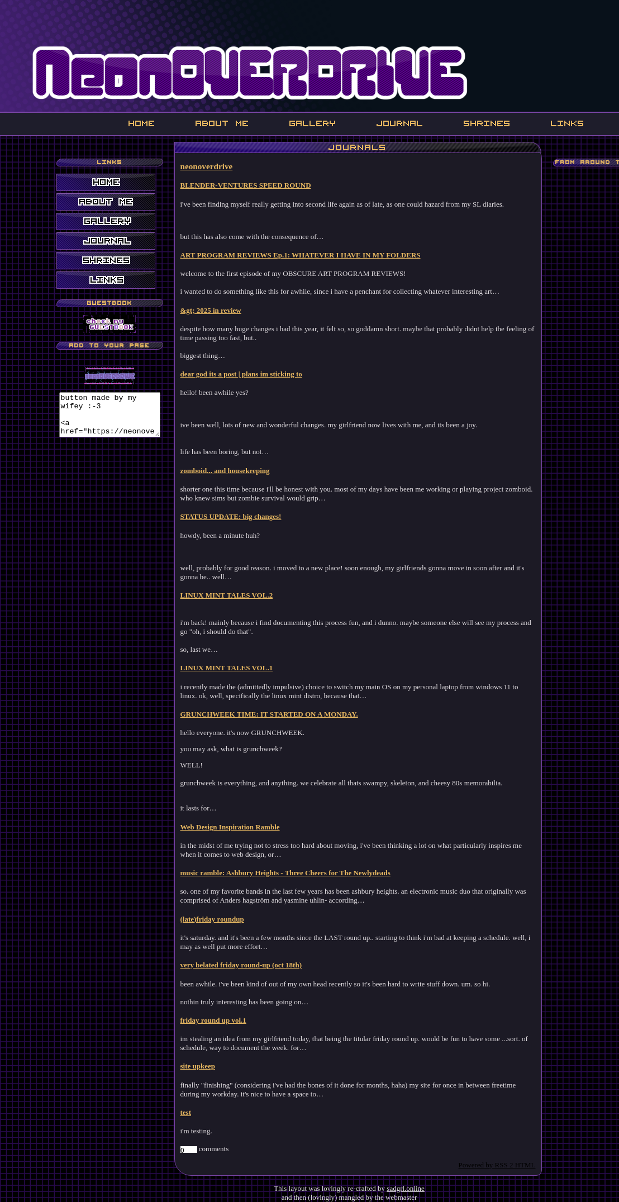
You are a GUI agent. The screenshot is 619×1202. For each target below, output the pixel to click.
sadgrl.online (406, 1188)
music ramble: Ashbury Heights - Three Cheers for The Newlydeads (291, 873)
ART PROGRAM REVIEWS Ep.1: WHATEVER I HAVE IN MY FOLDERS (306, 255)
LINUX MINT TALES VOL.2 (232, 595)
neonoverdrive (212, 166)
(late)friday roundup (218, 919)
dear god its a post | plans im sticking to (247, 374)
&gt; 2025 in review (216, 310)
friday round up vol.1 (219, 1020)
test (191, 1112)
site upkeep (203, 1066)
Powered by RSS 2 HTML (502, 1165)
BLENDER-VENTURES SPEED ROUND (251, 185)
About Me (222, 123)
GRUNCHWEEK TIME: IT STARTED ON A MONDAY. (275, 714)
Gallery (312, 123)
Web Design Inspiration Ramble (235, 827)
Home (141, 123)
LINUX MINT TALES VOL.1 (232, 668)
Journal (400, 123)
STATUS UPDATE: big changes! (236, 516)
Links (567, 123)
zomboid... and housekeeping (230, 470)
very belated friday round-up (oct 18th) (247, 965)
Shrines (487, 123)
